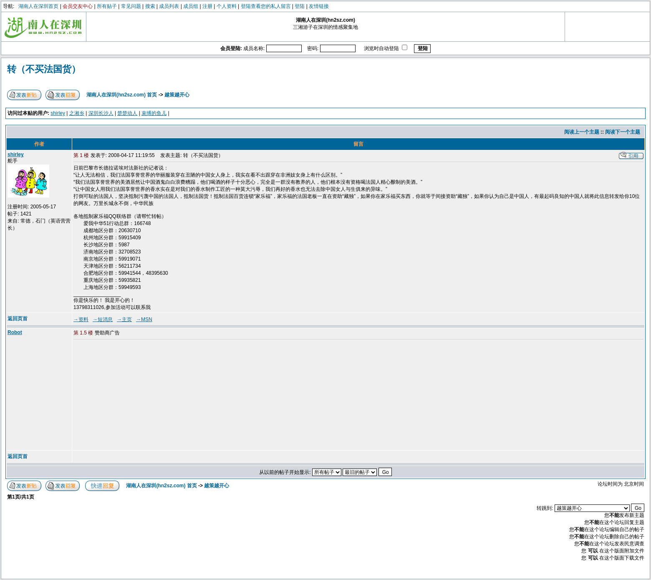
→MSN (144, 319)
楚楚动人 (127, 113)
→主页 (124, 319)
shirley (57, 113)
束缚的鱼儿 (154, 113)
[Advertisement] (137, 395)
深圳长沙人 (101, 113)
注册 (207, 6)
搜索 (150, 6)
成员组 (190, 6)
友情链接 (319, 6)
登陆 (300, 6)
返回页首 (18, 319)
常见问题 (131, 6)
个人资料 (227, 6)
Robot (15, 332)
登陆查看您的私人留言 (266, 6)
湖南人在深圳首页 (38, 6)
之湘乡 (76, 113)
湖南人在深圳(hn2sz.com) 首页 (121, 95)
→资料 (80, 319)
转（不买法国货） (44, 69)
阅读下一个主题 (622, 132)
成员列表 (169, 6)
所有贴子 (107, 6)
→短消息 (103, 319)
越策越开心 (176, 95)
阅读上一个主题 (581, 132)
